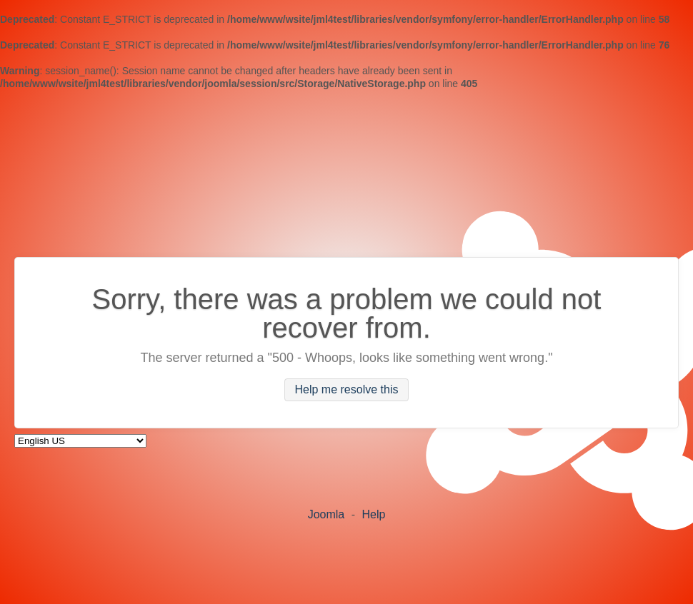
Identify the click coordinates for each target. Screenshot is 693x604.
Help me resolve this (347, 390)
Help (373, 514)
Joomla (326, 514)
